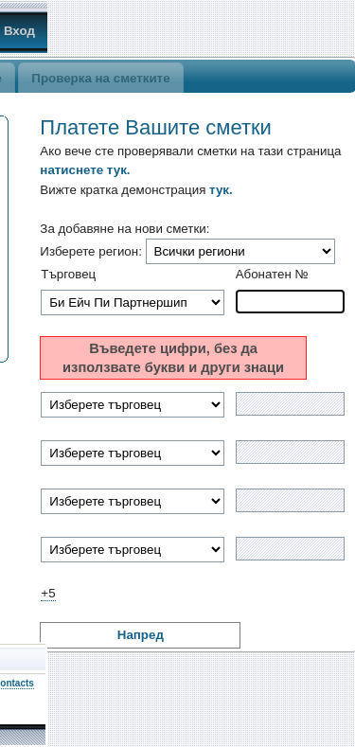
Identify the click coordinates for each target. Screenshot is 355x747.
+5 (48, 593)
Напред (140, 635)
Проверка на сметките (100, 78)
